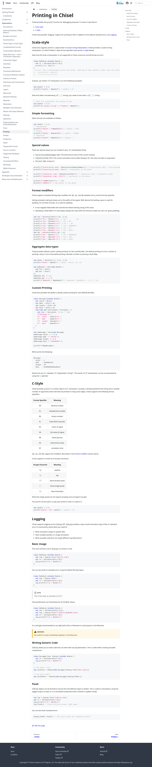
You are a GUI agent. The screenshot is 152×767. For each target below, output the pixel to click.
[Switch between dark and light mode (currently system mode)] (131, 3)
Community (24, 3)
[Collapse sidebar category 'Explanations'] (27, 23)
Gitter (58, 754)
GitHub (103, 751)
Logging (113, 35)
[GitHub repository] (127, 3)
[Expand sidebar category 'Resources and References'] (27, 179)
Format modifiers (81, 454)
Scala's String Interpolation (77, 48)
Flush (128, 40)
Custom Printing (131, 25)
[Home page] (34, 9)
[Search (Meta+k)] (142, 3)
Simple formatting (132, 13)
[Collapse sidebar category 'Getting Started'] (27, 12)
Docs (15, 3)
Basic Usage (130, 34)
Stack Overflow (62, 751)
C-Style (127, 28)
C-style (37, 30)
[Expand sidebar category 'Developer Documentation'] (27, 175)
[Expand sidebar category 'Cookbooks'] (27, 19)
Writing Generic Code (133, 37)
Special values (131, 16)
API (32, 3)
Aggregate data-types (133, 22)
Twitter (59, 758)
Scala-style (39, 27)
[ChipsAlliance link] (120, 3)
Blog (38, 3)
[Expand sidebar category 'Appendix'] (27, 172)
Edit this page (38, 726)
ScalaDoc (14, 754)
